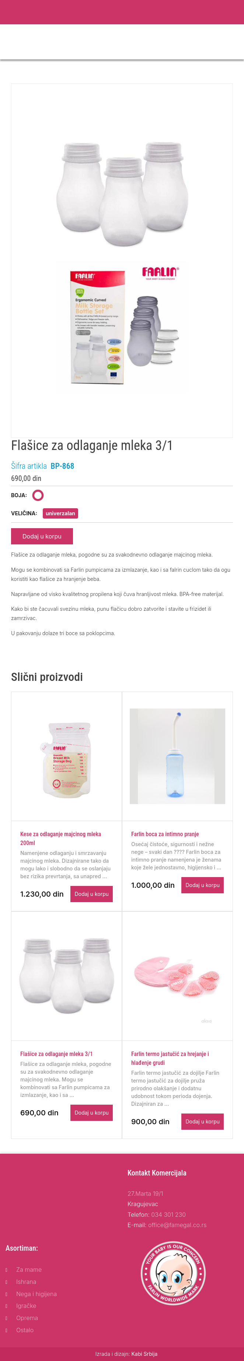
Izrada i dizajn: (126, 1354)
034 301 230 (168, 1214)
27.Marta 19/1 (145, 1193)
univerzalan (60, 513)
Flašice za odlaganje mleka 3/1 (56, 1053)
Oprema (27, 1318)
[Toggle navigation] (233, 42)
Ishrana (26, 1281)
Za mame (29, 1269)
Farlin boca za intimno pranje (165, 834)
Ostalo (25, 1330)
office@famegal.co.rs (177, 1225)
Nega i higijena (36, 1294)
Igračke (26, 1305)
